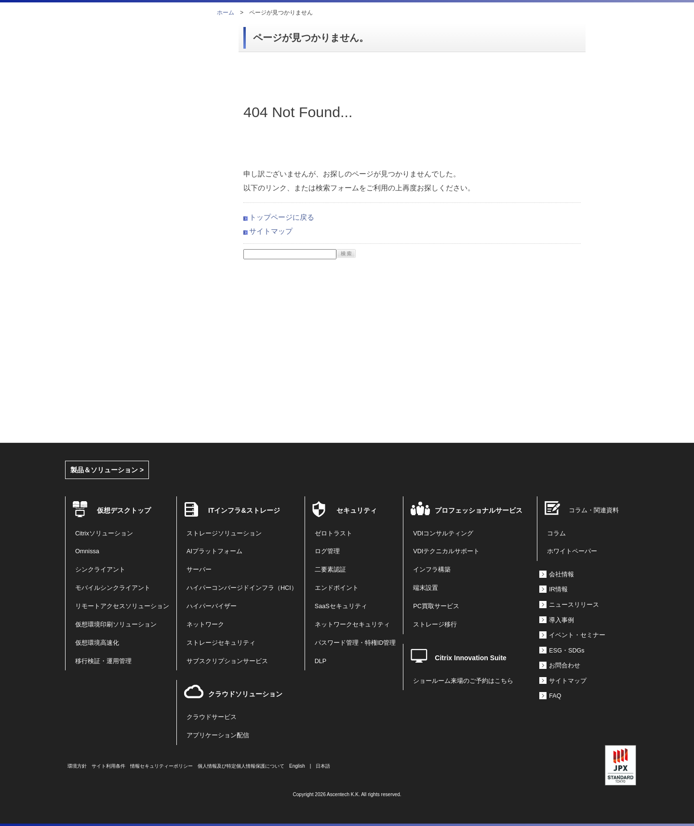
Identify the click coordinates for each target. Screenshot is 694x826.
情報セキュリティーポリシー (161, 766)
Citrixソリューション (104, 533)
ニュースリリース (574, 604)
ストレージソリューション (224, 533)
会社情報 (561, 574)
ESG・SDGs (566, 650)
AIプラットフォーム (214, 551)
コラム (556, 533)
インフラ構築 (432, 569)
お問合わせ (564, 665)
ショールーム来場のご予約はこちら (463, 681)
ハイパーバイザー (212, 606)
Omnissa (87, 551)
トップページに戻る (281, 217)
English (297, 766)
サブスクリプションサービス (227, 661)
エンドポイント (337, 588)
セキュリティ (356, 510)
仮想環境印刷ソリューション (116, 624)
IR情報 (558, 589)
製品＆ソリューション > (107, 470)
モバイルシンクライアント (112, 588)
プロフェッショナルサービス (478, 510)
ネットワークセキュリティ (352, 624)
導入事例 (561, 620)
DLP (321, 661)
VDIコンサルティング (443, 533)
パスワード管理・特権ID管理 (355, 642)
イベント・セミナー (577, 635)
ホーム (225, 12)
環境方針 (77, 766)
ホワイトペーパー (572, 551)
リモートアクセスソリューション (122, 606)
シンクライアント (100, 569)
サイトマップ (271, 231)
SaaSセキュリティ (341, 606)
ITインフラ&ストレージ (244, 510)
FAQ (555, 696)
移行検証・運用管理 (103, 661)
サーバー (199, 569)
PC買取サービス (436, 606)
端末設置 (425, 588)
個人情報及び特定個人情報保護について (241, 766)
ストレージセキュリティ (221, 642)
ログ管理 (327, 551)
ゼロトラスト (333, 533)
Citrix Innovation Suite (471, 658)
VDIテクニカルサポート (446, 551)
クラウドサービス (212, 717)
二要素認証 (330, 569)
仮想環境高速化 (97, 642)
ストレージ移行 (435, 624)
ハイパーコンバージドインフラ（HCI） (242, 588)
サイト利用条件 (108, 766)
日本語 (323, 766)
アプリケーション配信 (218, 735)
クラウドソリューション (245, 694)
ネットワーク (205, 624)
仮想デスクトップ (124, 510)
